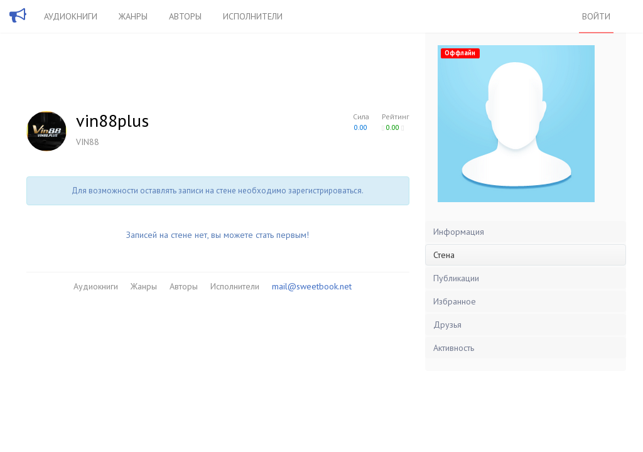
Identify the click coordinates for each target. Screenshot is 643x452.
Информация (458, 231)
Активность (453, 347)
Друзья (447, 324)
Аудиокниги (70, 16)
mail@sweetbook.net (312, 286)
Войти (596, 16)
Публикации (456, 278)
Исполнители (253, 16)
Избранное (454, 301)
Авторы (185, 16)
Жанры (133, 16)
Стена (444, 255)
